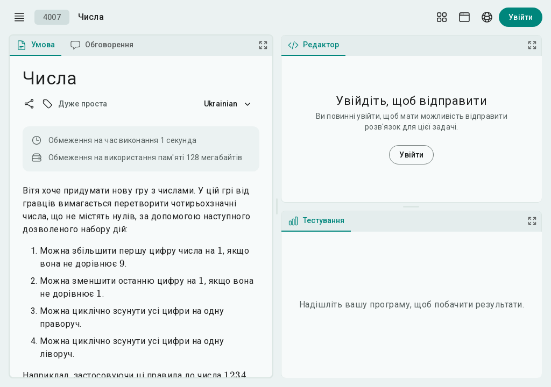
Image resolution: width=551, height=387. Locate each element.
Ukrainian (228, 103)
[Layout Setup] (442, 17)
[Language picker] (487, 17)
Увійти (520, 17)
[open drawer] (19, 17)
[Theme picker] (464, 17)
